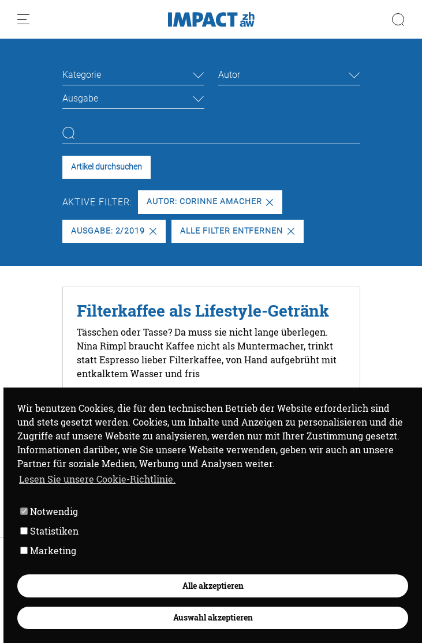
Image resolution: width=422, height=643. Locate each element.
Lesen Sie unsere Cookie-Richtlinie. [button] (97, 479)
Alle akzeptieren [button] (213, 585)
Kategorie (81, 74)
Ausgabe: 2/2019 (113, 231)
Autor (229, 74)
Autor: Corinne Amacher (210, 201)
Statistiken (49, 531)
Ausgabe (80, 98)
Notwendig (49, 511)
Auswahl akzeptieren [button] (213, 617)
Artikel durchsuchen (106, 167)
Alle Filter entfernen (237, 231)
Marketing (48, 550)
